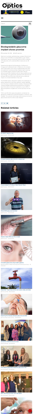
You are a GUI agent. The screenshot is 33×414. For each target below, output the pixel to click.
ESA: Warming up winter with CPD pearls (11, 393)
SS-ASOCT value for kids (7, 133)
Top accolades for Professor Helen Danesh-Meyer (13, 185)
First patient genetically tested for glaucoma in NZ (13, 367)
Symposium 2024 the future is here (10, 341)
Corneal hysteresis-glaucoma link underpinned (12, 159)
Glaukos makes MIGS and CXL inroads (10, 236)
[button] (2, 17)
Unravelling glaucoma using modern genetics (12, 262)
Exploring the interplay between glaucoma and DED (14, 315)
